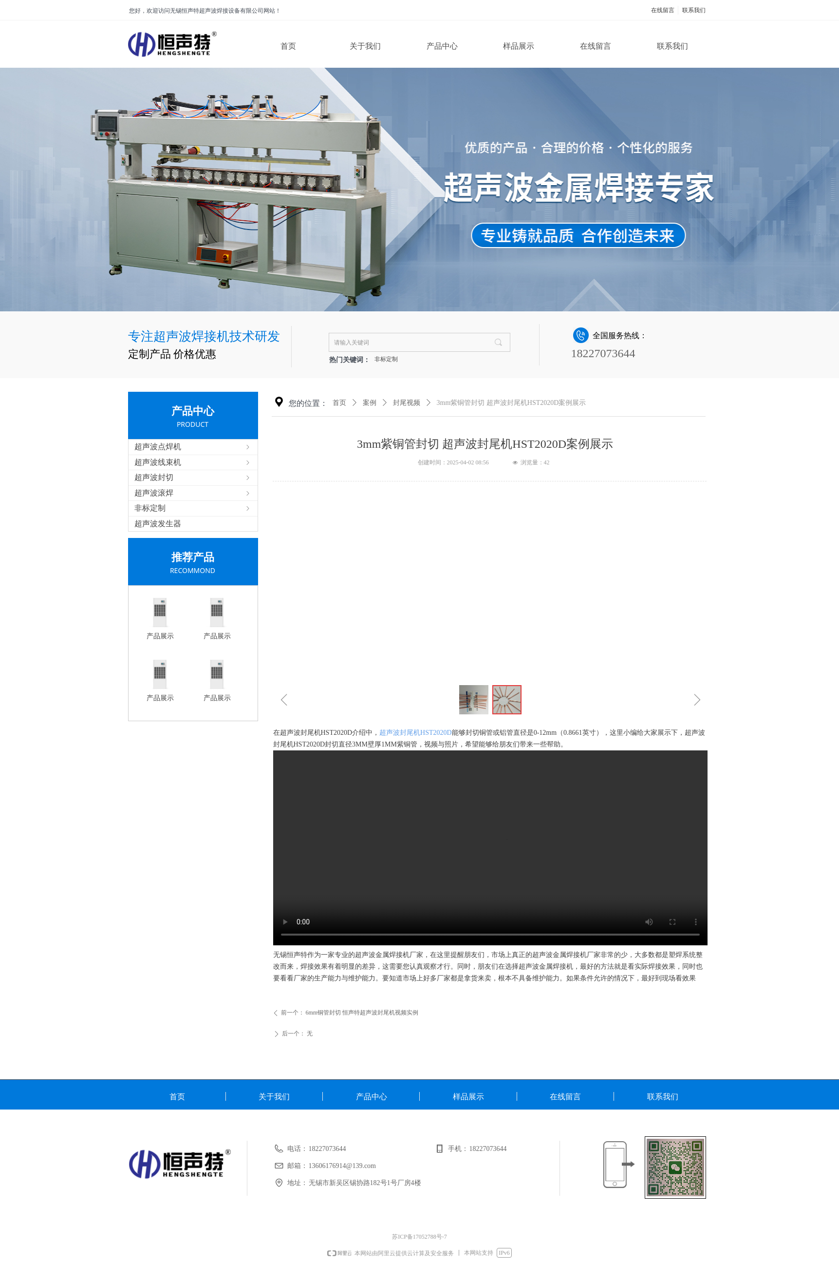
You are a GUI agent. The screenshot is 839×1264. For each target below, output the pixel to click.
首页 (339, 402)
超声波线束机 (193, 462)
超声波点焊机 (193, 446)
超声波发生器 (157, 523)
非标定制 (386, 359)
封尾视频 (406, 402)
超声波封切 (193, 477)
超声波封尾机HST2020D (415, 732)
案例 (369, 402)
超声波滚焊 (193, 493)
